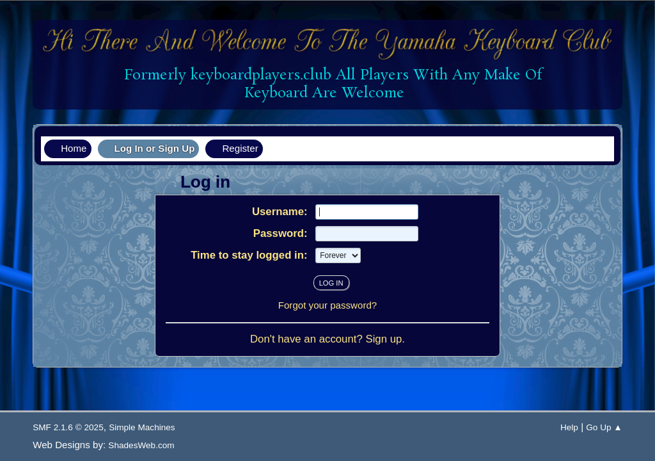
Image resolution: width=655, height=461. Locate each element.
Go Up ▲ (604, 427)
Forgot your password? (327, 305)
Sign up (383, 339)
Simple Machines (142, 427)
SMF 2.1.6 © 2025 (68, 427)
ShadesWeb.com (141, 445)
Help (569, 427)
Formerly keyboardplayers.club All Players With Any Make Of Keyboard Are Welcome (328, 84)
